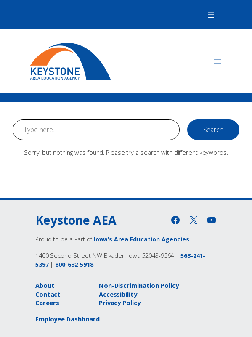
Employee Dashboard (67, 319)
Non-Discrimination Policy (139, 285)
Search (213, 129)
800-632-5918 (74, 264)
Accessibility (118, 294)
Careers (47, 302)
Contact (48, 294)
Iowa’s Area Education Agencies (141, 239)
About (45, 285)
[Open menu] (211, 15)
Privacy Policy (120, 302)
